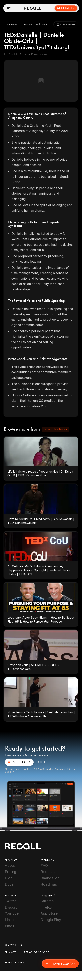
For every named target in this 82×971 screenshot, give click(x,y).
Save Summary (60, 963)
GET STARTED (19, 762)
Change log (50, 878)
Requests (48, 871)
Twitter (10, 901)
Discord (11, 907)
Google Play (51, 919)
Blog (9, 878)
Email (9, 926)
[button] (11, 24)
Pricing (10, 871)
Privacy (10, 952)
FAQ (44, 865)
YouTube (12, 913)
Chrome (47, 901)
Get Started (66, 8)
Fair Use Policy (16, 962)
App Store (49, 913)
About (10, 865)
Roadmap (49, 884)
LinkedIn (12, 919)
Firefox (46, 907)
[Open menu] (8, 8)
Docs (9, 884)
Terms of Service (36, 952)
